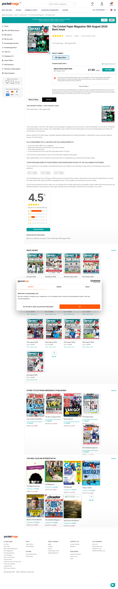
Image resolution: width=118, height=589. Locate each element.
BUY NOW (108, 70)
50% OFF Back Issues (10, 30)
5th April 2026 (31, 277)
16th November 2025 (72, 277)
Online (50, 557)
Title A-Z (6, 52)
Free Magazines (8, 559)
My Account (7, 39)
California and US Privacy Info (12, 570)
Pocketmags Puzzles (10, 43)
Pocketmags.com (97, 555)
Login (71, 567)
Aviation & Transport (50, 10)
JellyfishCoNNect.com (98, 559)
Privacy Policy (8, 568)
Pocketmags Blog (9, 561)
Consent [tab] (30, 287)
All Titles (6, 552)
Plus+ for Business (9, 565)
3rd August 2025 (32, 379)
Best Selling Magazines (10, 557)
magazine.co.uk (96, 557)
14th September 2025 (72, 311)
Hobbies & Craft (31, 10)
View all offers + (84, 86)
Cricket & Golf (23, 15)
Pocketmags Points (53, 559)
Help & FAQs (29, 552)
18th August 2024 (50, 15)
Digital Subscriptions (7, 15)
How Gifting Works (31, 562)
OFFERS (18, 10)
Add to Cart (34, 316)
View (28, 316)
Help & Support (8, 73)
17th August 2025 (71, 345)
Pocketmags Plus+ (9, 47)
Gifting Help (29, 564)
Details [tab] (59, 287)
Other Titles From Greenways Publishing (46, 394)
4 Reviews (68, 36)
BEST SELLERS (7, 10)
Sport (16, 15)
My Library (7, 35)
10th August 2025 (90, 345)
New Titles (7, 555)
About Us (95, 552)
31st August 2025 (32, 345)
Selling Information (75, 562)
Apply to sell (73, 564)
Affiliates (72, 555)
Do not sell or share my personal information (38, 306)
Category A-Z (8, 56)
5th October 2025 (90, 277)
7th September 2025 (91, 311)
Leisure (65, 10)
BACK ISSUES (32, 250)
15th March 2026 (51, 277)
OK (80, 306)
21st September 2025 (53, 311)
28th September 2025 (34, 311)
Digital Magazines (53, 561)
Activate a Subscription (11, 69)
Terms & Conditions (9, 572)
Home (5, 26)
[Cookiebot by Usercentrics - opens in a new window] (92, 281)
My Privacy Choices (9, 576)
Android (50, 555)
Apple (49, 552)
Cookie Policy (8, 574)
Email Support (30, 555)
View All (113, 250)
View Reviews (38, 229)
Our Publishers (8, 563)
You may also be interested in (41, 464)
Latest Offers (7, 60)
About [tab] (87, 287)
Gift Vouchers (8, 65)
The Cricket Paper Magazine (36, 15)
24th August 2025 (52, 345)
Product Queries (75, 552)
